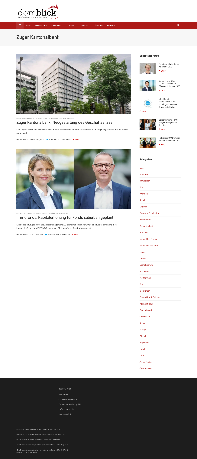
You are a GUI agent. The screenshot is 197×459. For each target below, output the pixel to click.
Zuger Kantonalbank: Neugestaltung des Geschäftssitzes (64, 122)
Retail (35, 118)
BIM (142, 284)
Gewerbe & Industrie (149, 213)
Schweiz (63, 118)
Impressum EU (65, 414)
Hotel (142, 349)
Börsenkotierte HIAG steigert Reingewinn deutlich (168, 122)
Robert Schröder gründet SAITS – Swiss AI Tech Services (38, 429)
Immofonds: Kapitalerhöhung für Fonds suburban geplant (64, 217)
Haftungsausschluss (67, 409)
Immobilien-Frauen (34, 213)
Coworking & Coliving (150, 297)
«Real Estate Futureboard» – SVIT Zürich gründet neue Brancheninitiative (168, 103)
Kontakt (111, 25)
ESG (17, 118)
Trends (71, 25)
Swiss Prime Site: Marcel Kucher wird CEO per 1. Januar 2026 (169, 84)
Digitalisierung (146, 264)
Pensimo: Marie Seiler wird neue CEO (169, 65)
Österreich (145, 316)
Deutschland (146, 310)
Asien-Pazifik (146, 362)
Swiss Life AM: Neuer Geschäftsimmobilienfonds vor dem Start (40, 434)
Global (143, 336)
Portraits (56, 25)
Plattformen (145, 277)
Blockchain (145, 290)
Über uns (99, 25)
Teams (59, 213)
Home (28, 25)
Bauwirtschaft (53, 118)
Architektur (42, 118)
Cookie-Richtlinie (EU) (68, 399)
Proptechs (144, 271)
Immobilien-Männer (49, 213)
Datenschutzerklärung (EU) (70, 404)
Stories (84, 25)
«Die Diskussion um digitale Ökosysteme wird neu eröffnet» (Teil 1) (42, 450)
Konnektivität (146, 303)
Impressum (63, 394)
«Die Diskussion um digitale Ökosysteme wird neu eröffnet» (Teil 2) (42, 445)
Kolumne (144, 174)
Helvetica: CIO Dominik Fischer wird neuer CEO (169, 139)
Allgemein (70, 118)
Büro (30, 118)
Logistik (143, 206)
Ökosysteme (145, 368)
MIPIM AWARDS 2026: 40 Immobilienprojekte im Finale (38, 440)
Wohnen (22, 213)
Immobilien (40, 25)
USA (142, 355)
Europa (143, 329)
